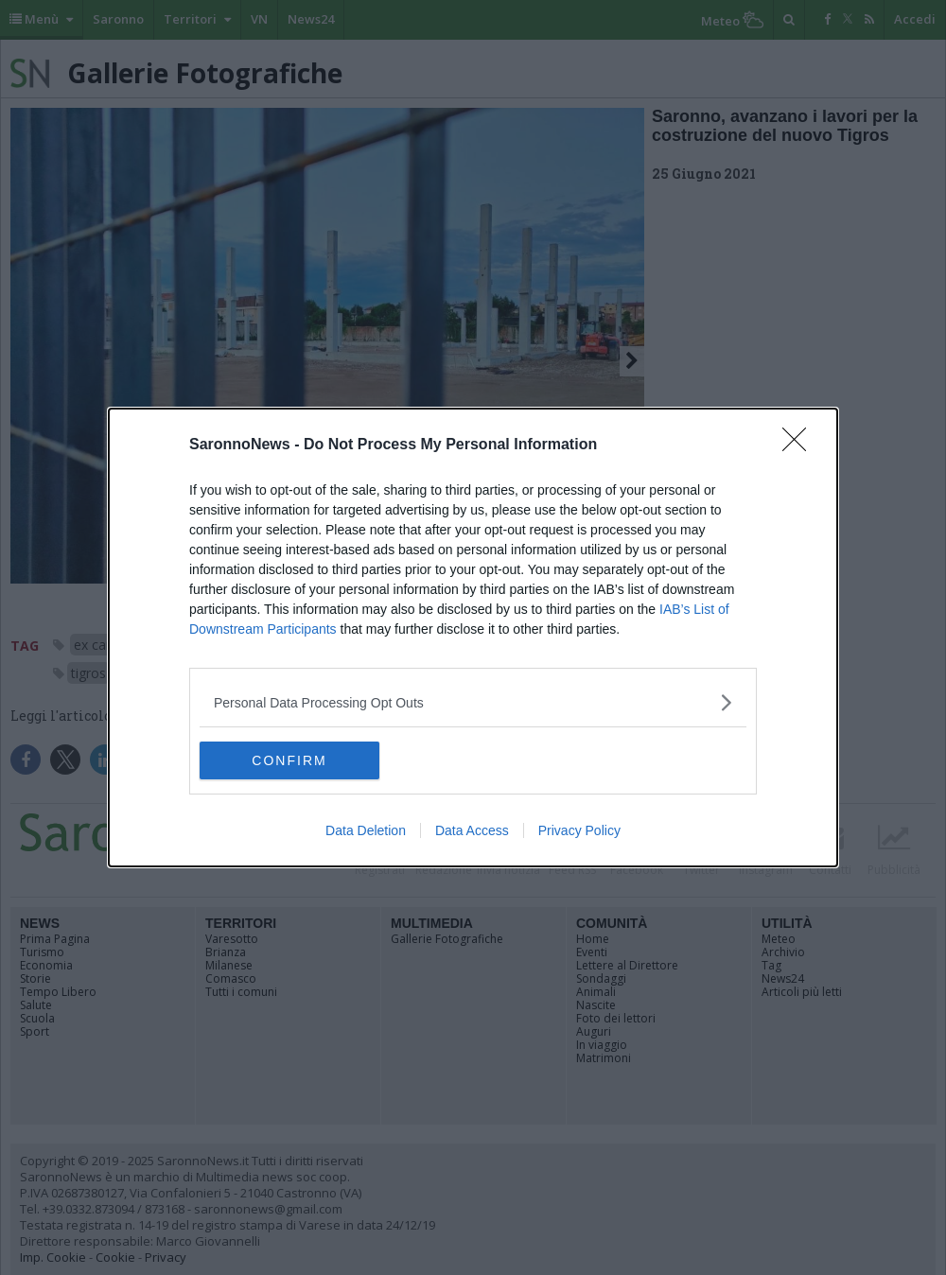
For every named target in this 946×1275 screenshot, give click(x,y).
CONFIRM (289, 760)
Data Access (472, 830)
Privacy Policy (579, 830)
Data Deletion (365, 830)
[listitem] (473, 702)
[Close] (800, 445)
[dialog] (473, 637)
